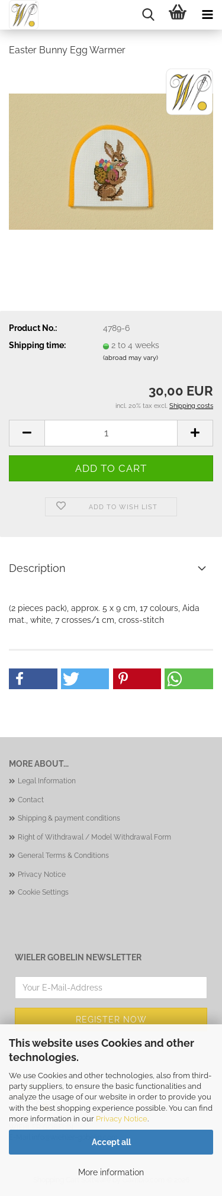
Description (37, 568)
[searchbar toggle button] (148, 15)
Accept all (111, 1142)
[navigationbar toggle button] (207, 15)
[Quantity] (111, 433)
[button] (26, 433)
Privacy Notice (121, 1118)
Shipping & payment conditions (69, 818)
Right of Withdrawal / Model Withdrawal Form (94, 837)
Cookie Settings (43, 892)
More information (111, 1172)
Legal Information (47, 781)
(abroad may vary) (130, 358)
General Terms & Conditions (63, 855)
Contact (31, 800)
